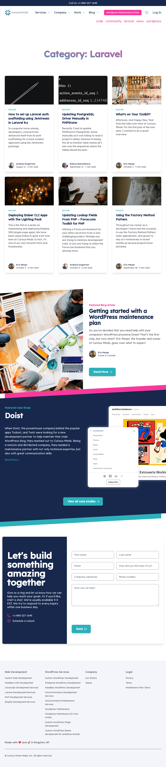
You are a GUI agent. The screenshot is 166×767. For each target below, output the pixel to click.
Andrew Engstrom (25, 164)
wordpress (153, 21)
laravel (129, 21)
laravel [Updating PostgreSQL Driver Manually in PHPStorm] (66, 109)
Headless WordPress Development (62, 687)
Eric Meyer (129, 164)
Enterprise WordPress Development (63, 682)
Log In (157, 12)
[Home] (16, 13)
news (140, 21)
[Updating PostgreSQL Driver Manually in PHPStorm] (83, 90)
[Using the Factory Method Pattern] (136, 191)
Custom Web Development (18, 678)
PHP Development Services (18, 697)
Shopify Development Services (20, 702)
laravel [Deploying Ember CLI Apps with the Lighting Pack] (12, 210)
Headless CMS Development (19, 682)
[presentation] (94, 615)
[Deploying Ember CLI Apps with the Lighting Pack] (29, 191)
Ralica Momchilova (80, 164)
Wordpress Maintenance (57, 709)
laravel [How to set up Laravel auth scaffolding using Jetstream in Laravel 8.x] (12, 109)
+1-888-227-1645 (87, 2)
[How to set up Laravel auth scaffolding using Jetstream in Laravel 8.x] (29, 90)
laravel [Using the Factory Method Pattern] (119, 210)
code (99, 21)
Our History (91, 678)
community (114, 21)
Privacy (129, 678)
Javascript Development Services (21, 687)
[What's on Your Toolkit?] (136, 90)
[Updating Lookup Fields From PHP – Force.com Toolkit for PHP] (83, 191)
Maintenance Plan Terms (138, 687)
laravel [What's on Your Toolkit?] (119, 109)
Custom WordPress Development (61, 678)
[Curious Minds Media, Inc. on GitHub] (159, 755)
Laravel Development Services (20, 692)
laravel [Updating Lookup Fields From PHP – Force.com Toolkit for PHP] (66, 210)
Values (88, 682)
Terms (129, 682)
